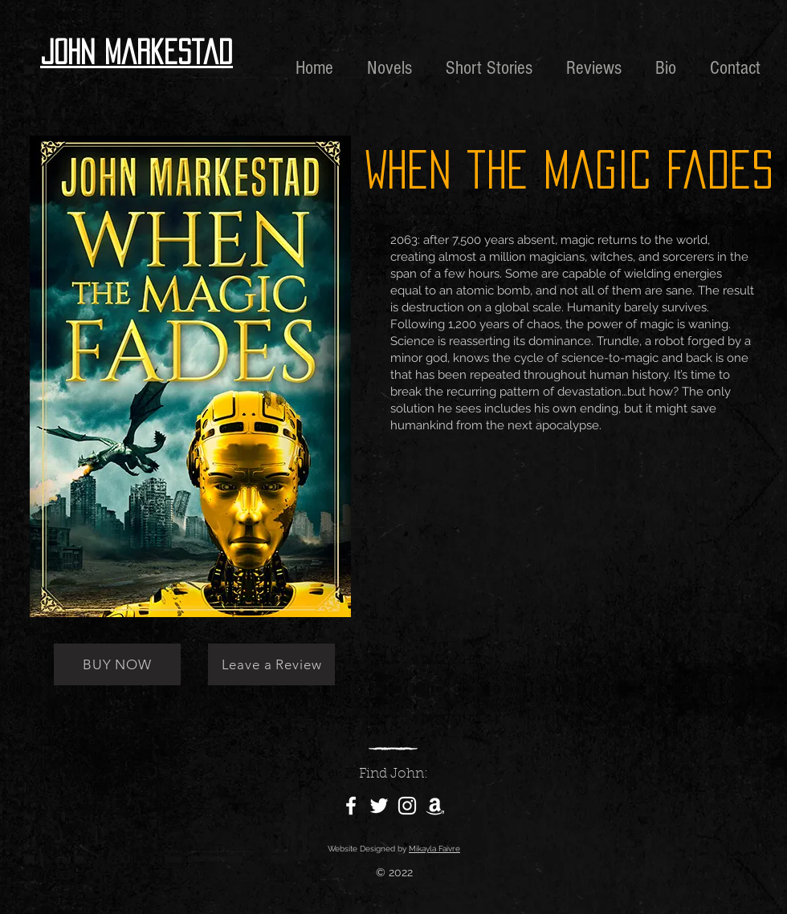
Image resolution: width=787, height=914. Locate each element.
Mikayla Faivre (434, 848)
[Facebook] (351, 806)
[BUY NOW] (117, 664)
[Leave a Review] (271, 664)
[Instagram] (407, 806)
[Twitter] (379, 806)
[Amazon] (435, 806)
